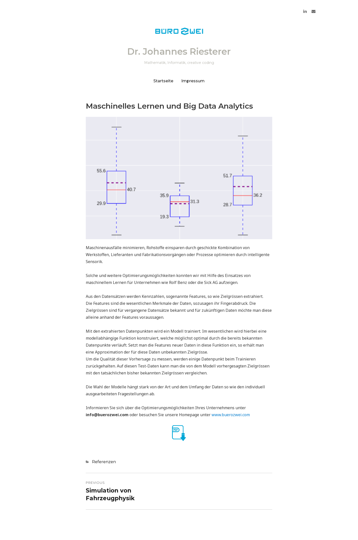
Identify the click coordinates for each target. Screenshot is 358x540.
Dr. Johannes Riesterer (179, 51)
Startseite (163, 81)
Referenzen (104, 461)
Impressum (193, 81)
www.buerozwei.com (231, 414)
